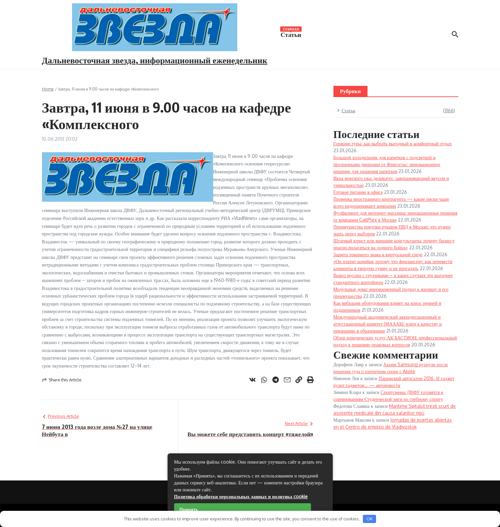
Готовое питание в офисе (358, 192)
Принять (188, 509)
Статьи (291, 34)
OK (369, 518)
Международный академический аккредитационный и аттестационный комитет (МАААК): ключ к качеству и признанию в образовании (387, 324)
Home (48, 88)
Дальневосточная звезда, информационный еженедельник (155, 59)
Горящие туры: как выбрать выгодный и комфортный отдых (392, 143)
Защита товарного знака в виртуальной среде (378, 254)
